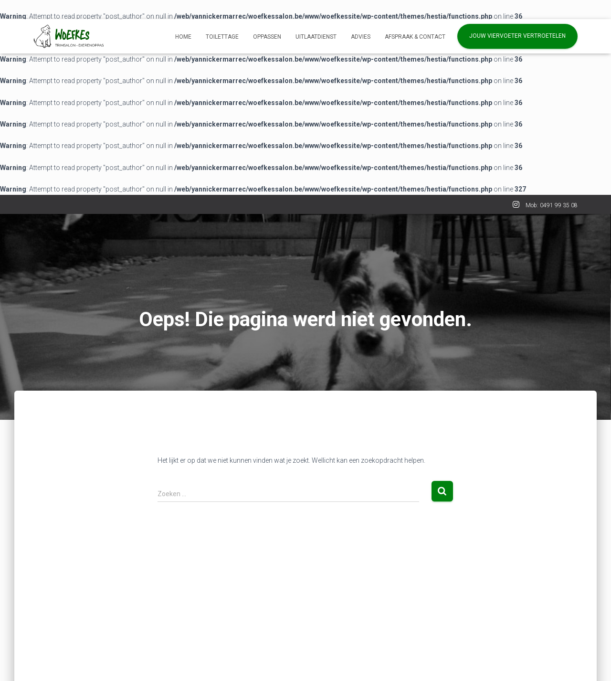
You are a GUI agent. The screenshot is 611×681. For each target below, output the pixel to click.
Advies (360, 36)
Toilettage (222, 36)
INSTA (516, 206)
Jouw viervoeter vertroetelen (517, 35)
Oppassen (267, 36)
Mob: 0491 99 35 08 (552, 205)
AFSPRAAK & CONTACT (415, 36)
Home (183, 36)
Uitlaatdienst (316, 36)
